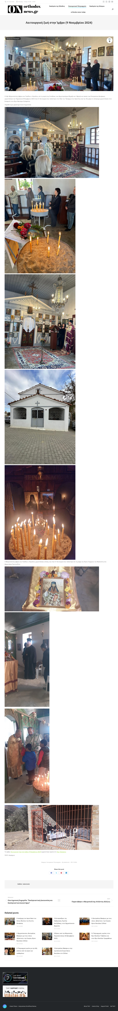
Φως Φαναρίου (61, 852)
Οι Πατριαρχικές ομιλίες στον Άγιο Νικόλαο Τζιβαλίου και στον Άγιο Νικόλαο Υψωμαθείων (101, 936)
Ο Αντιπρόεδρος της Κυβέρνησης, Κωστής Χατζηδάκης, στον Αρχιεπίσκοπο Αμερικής (64, 922)
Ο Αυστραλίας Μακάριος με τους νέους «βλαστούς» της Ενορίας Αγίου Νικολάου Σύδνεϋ (101, 921)
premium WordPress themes (28, 1006)
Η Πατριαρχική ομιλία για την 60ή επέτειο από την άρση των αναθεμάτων (27, 951)
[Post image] (10, 921)
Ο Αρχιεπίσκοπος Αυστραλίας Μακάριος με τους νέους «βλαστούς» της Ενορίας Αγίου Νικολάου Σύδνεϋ (26, 937)
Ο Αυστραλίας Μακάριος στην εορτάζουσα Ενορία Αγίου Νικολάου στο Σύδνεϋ (63, 951)
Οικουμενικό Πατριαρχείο (13, 38)
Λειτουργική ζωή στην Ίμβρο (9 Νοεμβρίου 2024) (26, 852)
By (65, 862)
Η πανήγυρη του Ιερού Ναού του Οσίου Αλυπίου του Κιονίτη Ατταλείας (26, 921)
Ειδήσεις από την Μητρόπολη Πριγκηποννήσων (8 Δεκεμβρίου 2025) (64, 936)
